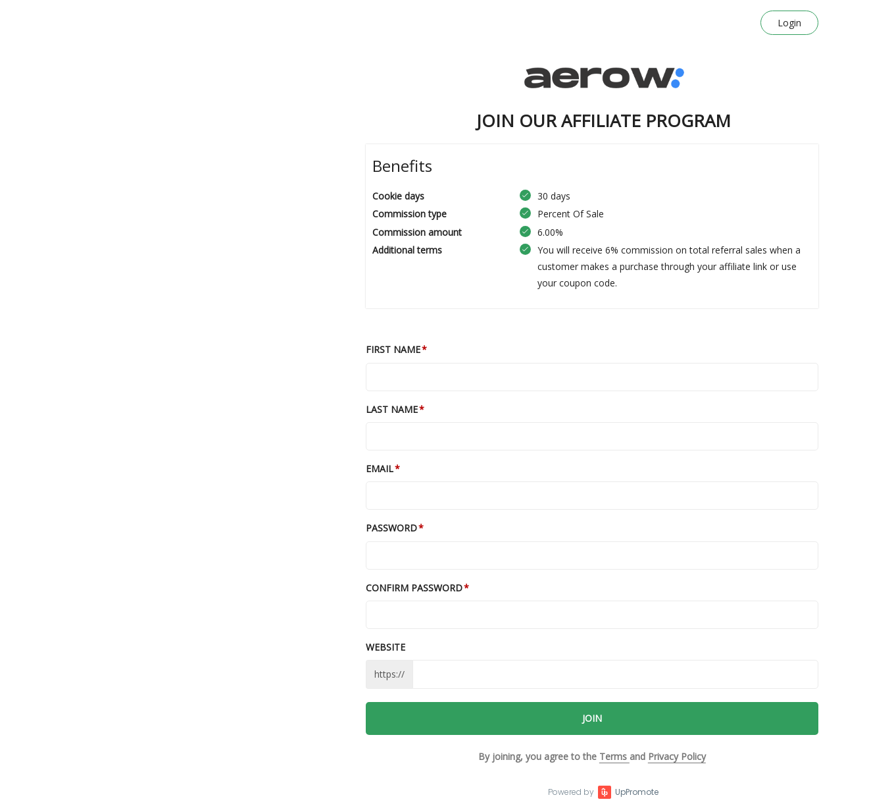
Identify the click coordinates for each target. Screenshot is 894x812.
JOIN (592, 718)
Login (789, 22)
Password (391, 528)
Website (385, 647)
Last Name (392, 409)
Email (379, 468)
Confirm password (414, 588)
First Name (393, 349)
